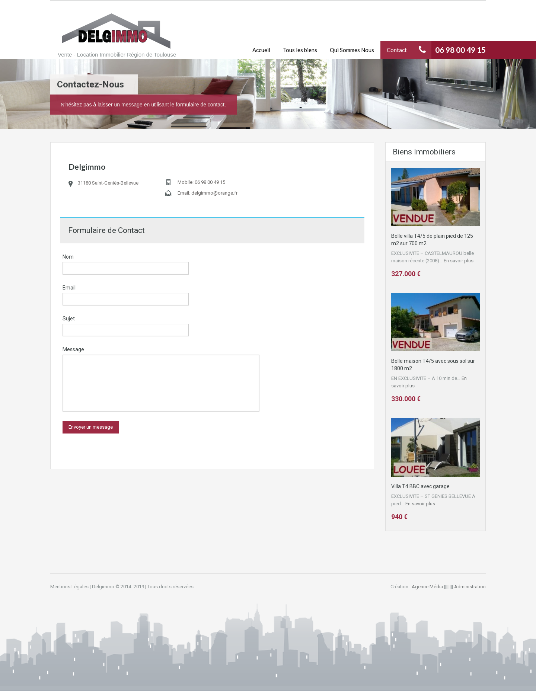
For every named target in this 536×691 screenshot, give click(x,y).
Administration (470, 586)
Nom (68, 257)
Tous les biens (300, 50)
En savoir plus (458, 260)
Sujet (69, 318)
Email (69, 288)
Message (73, 349)
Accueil (261, 50)
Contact (397, 50)
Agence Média (427, 586)
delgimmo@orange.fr (214, 193)
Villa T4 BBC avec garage (420, 486)
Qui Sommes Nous (352, 50)
